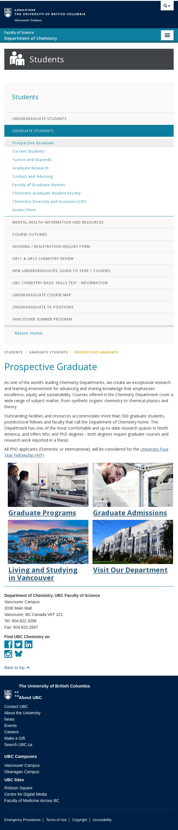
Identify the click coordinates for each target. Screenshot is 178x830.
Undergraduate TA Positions (42, 307)
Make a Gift (14, 738)
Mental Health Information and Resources (57, 222)
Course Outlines (29, 234)
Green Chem (24, 209)
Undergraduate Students (39, 118)
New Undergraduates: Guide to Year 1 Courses (61, 270)
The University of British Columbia (92, 12)
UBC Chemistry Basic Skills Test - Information (60, 282)
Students (13, 352)
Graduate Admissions (130, 512)
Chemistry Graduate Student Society (46, 193)
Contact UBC (16, 706)
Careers (11, 732)
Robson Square (18, 788)
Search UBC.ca (18, 744)
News (9, 719)
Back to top (17, 667)
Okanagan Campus (21, 771)
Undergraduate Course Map (41, 295)
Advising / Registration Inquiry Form (51, 246)
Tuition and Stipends (32, 159)
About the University (22, 713)
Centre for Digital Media (25, 794)
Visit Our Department (130, 569)
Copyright (79, 820)
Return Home (28, 333)
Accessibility (102, 820)
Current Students (28, 151)
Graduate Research (30, 168)
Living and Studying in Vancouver (42, 573)
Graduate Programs (42, 512)
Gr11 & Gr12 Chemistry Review (43, 258)
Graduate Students (32, 130)
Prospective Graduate (33, 142)
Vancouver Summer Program (42, 319)
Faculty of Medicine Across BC (31, 800)
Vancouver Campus (22, 765)
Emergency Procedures (22, 820)
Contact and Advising (32, 176)
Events (10, 725)
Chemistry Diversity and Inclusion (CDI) (49, 201)
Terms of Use (56, 820)
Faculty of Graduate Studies (38, 184)
